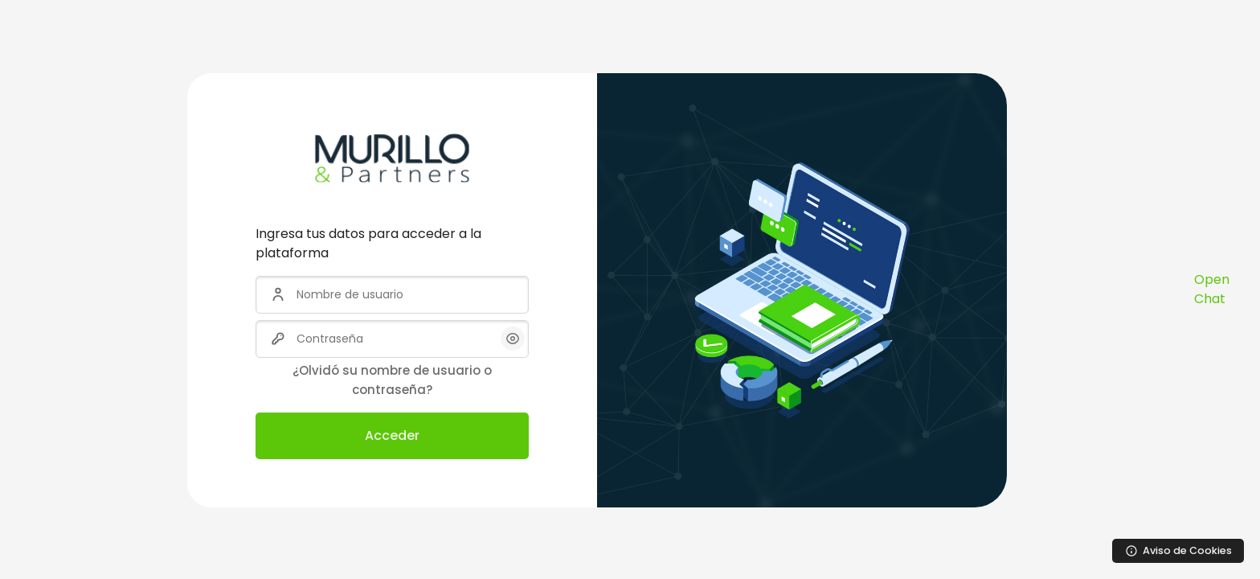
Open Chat (1211, 289)
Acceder (392, 435)
